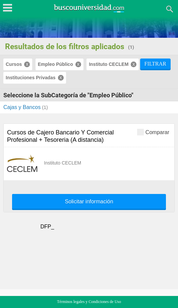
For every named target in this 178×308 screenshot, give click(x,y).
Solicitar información (89, 201)
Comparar (153, 132)
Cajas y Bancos (22, 107)
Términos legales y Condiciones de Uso (89, 301)
